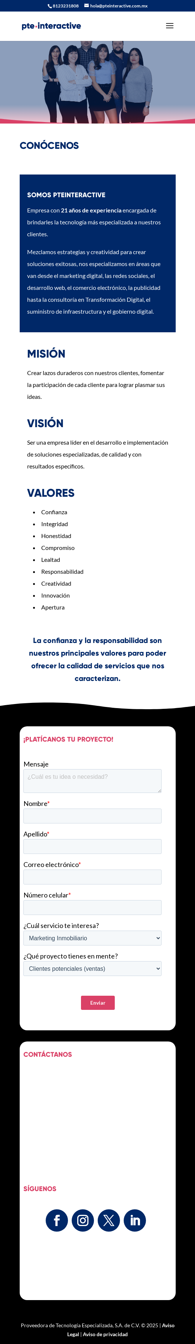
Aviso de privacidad (105, 1334)
